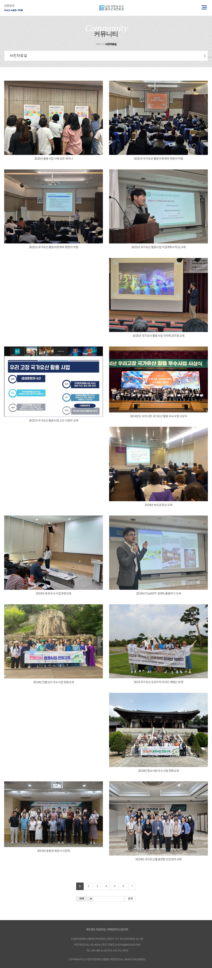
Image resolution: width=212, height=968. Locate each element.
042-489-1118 (13, 10)
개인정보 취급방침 (95, 929)
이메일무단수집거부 (117, 929)
